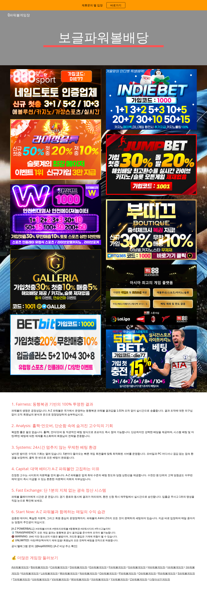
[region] (103, 5)
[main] (103, 37)
